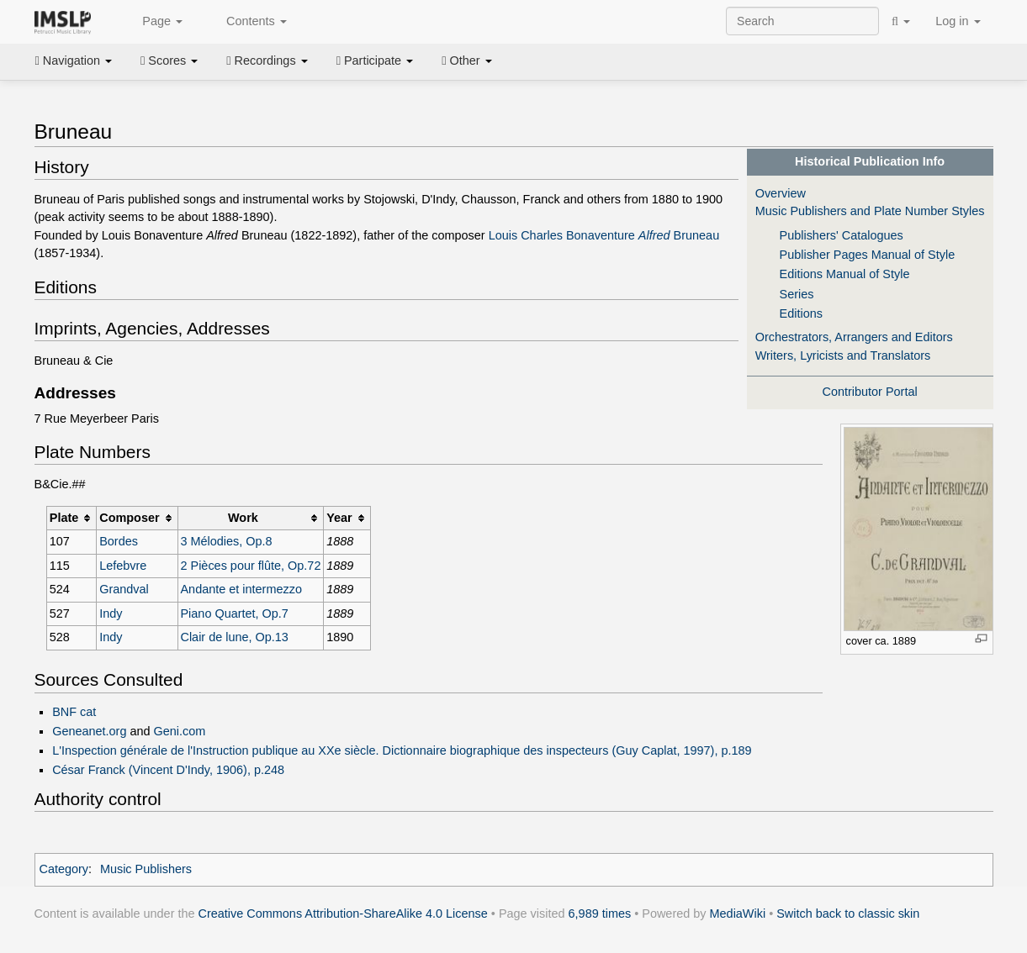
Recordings (266, 60)
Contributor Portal (870, 391)
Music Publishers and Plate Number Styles (870, 211)
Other (466, 60)
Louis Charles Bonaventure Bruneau (604, 235)
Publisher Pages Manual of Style (868, 254)
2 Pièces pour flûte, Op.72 (250, 565)
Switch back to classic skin (847, 913)
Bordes (118, 541)
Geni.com (180, 731)
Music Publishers (146, 869)
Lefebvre (122, 565)
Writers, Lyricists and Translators (843, 355)
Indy (110, 613)
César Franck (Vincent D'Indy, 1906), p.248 (168, 770)
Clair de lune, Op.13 (234, 637)
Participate (375, 60)
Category (64, 869)
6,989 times (600, 913)
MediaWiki (738, 913)
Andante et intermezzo (240, 589)
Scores (169, 60)
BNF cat (74, 712)
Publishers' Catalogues (841, 235)
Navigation (74, 60)
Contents (247, 21)
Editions (801, 313)
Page (153, 21)
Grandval (124, 589)
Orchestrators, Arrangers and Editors (854, 337)
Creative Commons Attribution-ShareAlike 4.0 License (343, 913)
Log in (957, 21)
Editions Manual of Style (845, 274)
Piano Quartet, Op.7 (234, 613)
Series (797, 294)
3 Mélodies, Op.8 (226, 541)
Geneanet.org (89, 731)
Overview (780, 193)
